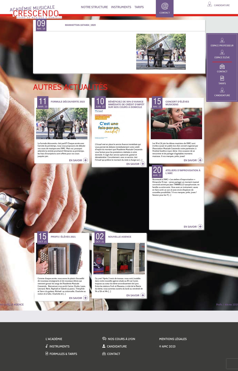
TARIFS (139, 7)
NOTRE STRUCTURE (94, 7)
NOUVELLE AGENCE (12, 304)
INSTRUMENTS (121, 7)
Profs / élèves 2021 (227, 304)
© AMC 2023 (167, 346)
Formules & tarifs (61, 354)
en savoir (78, 160)
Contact (164, 8)
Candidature (218, 4)
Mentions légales (173, 339)
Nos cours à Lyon (118, 339)
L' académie (54, 339)
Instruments (58, 346)
